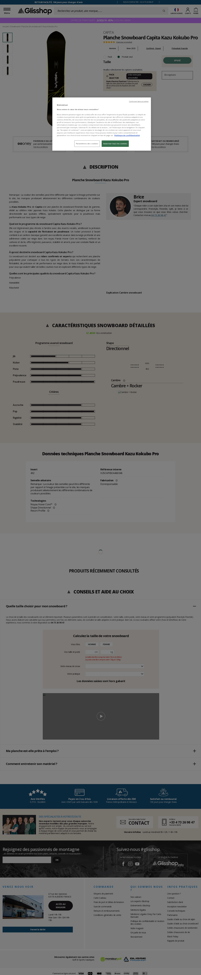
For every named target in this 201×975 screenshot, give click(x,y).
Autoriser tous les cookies (115, 143)
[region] (101, 123)
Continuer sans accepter (139, 101)
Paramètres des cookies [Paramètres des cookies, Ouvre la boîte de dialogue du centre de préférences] (87, 143)
